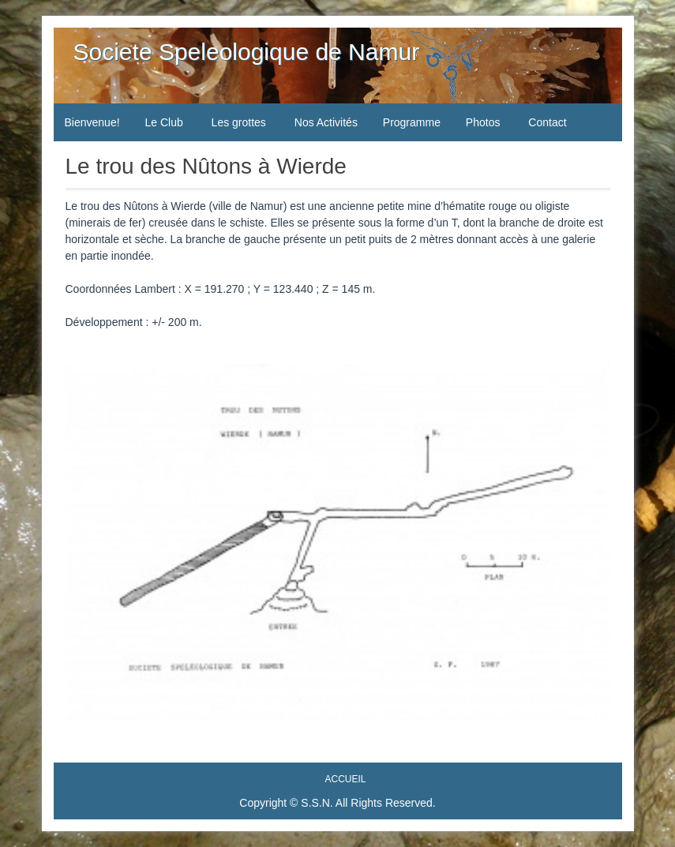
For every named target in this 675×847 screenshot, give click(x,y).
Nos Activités (326, 122)
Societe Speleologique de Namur (246, 52)
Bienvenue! (92, 122)
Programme (412, 122)
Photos (483, 122)
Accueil (345, 779)
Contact (547, 122)
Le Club (163, 122)
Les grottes (239, 122)
